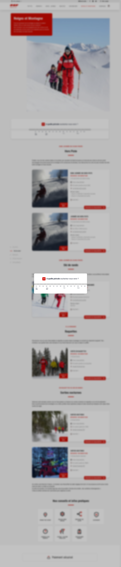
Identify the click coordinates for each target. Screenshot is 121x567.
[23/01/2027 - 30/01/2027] (58, 284)
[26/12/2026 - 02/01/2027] (45, 284)
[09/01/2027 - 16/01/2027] (51, 284)
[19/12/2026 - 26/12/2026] (41, 284)
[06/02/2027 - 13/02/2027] (65, 284)
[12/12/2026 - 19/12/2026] (38, 284)
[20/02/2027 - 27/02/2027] (72, 284)
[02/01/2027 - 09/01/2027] (48, 284)
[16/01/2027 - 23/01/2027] (55, 284)
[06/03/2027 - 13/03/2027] (79, 284)
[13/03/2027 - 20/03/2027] (83, 284)
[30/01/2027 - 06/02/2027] (62, 284)
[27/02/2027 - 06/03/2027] (76, 284)
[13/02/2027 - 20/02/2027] (69, 284)
